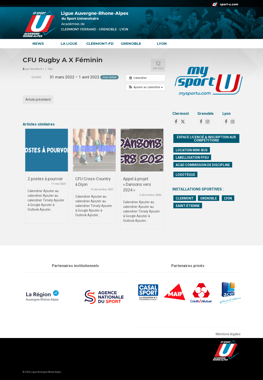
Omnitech (36, 69)
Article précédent (38, 99)
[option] (46, 178)
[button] (145, 87)
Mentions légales (228, 334)
